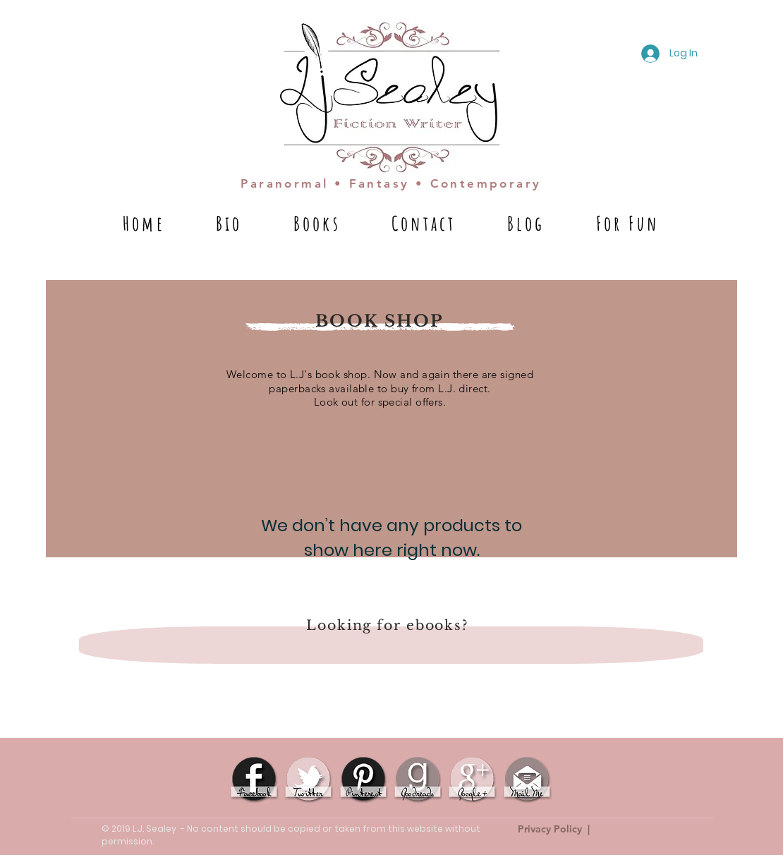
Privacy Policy (550, 829)
